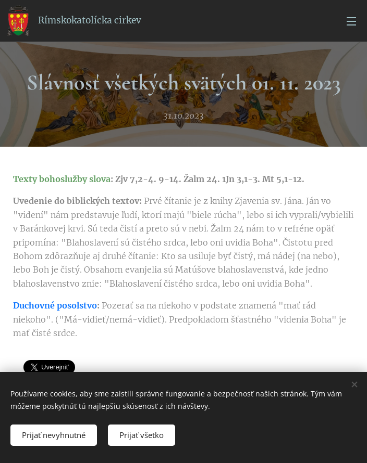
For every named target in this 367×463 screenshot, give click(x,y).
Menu (351, 21)
